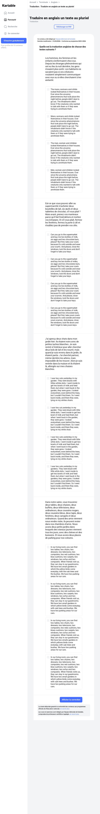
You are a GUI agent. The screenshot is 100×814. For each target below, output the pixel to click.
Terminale (43, 2)
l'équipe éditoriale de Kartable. (65, 39)
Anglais (54, 2)
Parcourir (10, 19)
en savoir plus (64, 709)
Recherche (10, 26)
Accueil (9, 12)
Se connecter (12, 33)
